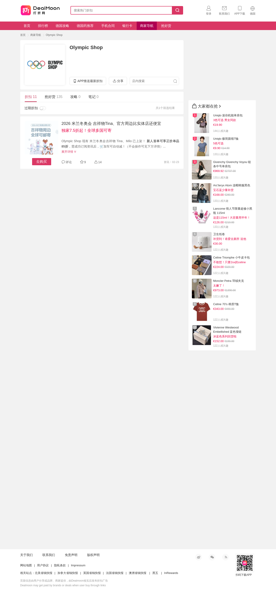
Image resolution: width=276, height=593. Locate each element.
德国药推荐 (85, 26)
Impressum (78, 565)
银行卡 (127, 26)
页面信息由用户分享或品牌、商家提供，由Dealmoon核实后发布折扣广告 (64, 580)
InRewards (171, 573)
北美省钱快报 (43, 573)
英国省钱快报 (92, 573)
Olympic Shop (54, 35)
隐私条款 (60, 565)
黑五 (155, 573)
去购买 (41, 161)
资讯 (166, 162)
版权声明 (93, 555)
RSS (225, 557)
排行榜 (43, 26)
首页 (27, 26)
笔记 (93, 97)
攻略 (75, 97)
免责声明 (71, 555)
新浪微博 (198, 557)
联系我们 (48, 555)
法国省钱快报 (114, 573)
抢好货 (166, 26)
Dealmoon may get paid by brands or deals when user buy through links (63, 585)
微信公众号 (212, 557)
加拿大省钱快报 (67, 573)
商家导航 (146, 26)
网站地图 (26, 565)
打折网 (40, 9)
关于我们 (26, 555)
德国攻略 (62, 26)
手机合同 (108, 26)
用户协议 (43, 565)
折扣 (31, 97)
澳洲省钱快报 (137, 573)
